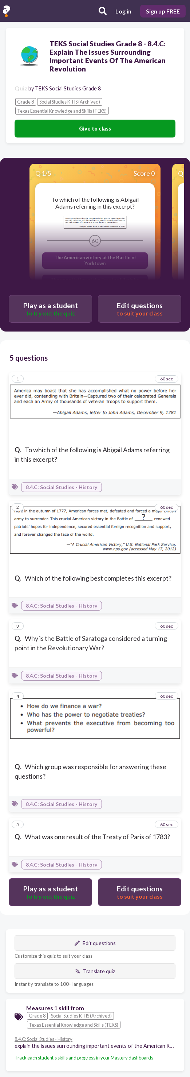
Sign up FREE (163, 11)
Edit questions (95, 943)
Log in (123, 11)
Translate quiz (95, 971)
